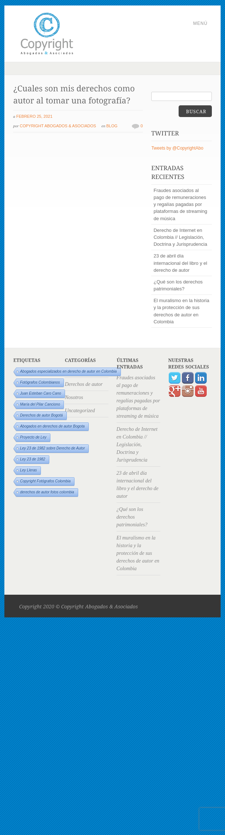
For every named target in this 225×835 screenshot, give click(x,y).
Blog (112, 126)
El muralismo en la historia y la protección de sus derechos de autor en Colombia (181, 311)
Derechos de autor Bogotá (41, 415)
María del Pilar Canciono (40, 404)
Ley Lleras (28, 470)
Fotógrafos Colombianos (40, 382)
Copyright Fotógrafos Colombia (45, 481)
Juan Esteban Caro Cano (40, 393)
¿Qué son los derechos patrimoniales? (177, 285)
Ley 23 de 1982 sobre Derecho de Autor (52, 448)
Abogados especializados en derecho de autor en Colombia (68, 371)
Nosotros (74, 397)
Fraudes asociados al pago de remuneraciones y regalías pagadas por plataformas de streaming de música (180, 204)
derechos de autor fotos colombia (47, 492)
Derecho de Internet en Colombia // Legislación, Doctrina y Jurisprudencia (180, 237)
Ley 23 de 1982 (32, 459)
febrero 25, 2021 (34, 116)
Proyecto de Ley (33, 437)
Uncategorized (80, 410)
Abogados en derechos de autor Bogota (52, 426)
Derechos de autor (84, 384)
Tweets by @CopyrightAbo (177, 148)
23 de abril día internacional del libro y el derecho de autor (180, 262)
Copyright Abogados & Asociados (58, 126)
